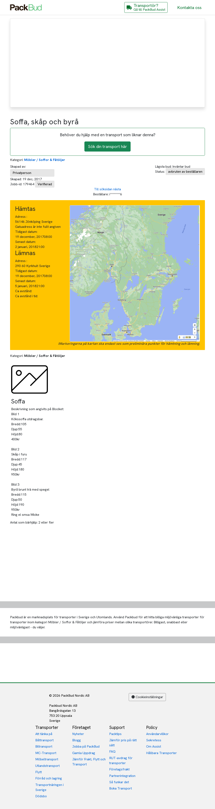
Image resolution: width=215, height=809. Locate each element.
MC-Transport (45, 753)
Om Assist (153, 746)
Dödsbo (41, 796)
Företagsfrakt (119, 769)
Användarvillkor (157, 734)
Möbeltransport (46, 759)
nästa (117, 189)
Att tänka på (43, 734)
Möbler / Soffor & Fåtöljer (44, 160)
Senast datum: (25, 242)
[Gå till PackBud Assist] (146, 7)
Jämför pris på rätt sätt (123, 742)
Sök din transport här (107, 146)
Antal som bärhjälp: (24, 522)
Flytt (38, 772)
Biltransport (43, 746)
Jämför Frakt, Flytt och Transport (89, 761)
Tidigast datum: (26, 231)
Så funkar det (119, 782)
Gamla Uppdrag (83, 753)
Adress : (21, 216)
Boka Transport (120, 788)
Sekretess (153, 740)
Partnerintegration (122, 776)
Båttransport (44, 740)
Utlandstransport (47, 766)
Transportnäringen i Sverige (49, 787)
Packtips (115, 734)
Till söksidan (103, 189)
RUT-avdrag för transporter (120, 760)
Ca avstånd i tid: (27, 296)
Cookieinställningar (147, 697)
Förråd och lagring (48, 778)
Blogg (76, 740)
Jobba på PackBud (86, 746)
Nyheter (78, 734)
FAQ (112, 751)
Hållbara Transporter (161, 753)
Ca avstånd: (24, 291)
